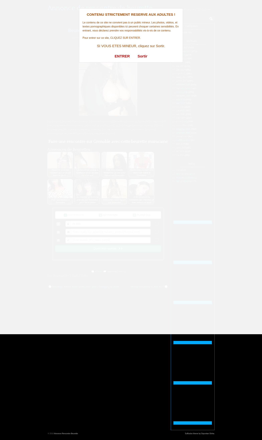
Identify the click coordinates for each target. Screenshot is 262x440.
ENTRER (122, 56)
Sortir (142, 56)
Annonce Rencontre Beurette (66, 433)
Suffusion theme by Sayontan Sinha (199, 433)
